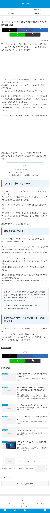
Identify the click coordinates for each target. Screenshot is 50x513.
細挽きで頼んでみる (16, 172)
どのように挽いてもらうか (18, 169)
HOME (9, 504)
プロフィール (25, 504)
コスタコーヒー (13, 79)
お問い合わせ (25, 507)
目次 (22, 165)
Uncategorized (6, 348)
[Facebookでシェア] (25, 30)
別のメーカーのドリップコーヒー (13, 205)
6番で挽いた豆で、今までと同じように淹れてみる (26, 175)
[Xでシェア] (9, 30)
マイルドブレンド (15, 107)
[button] (32, 35)
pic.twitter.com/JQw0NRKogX (14, 301)
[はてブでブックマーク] (40, 30)
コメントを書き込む (25, 484)
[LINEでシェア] (17, 35)
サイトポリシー (41, 504)
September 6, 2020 (21, 309)
